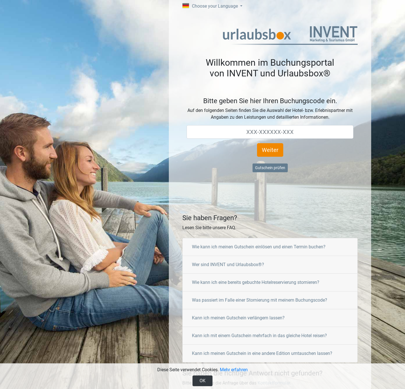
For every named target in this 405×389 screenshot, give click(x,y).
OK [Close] (202, 380)
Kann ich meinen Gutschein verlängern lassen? (238, 318)
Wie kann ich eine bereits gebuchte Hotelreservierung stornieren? (255, 282)
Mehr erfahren (234, 369)
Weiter (270, 150)
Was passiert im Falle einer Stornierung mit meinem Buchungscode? (259, 300)
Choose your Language (210, 6)
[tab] (270, 247)
